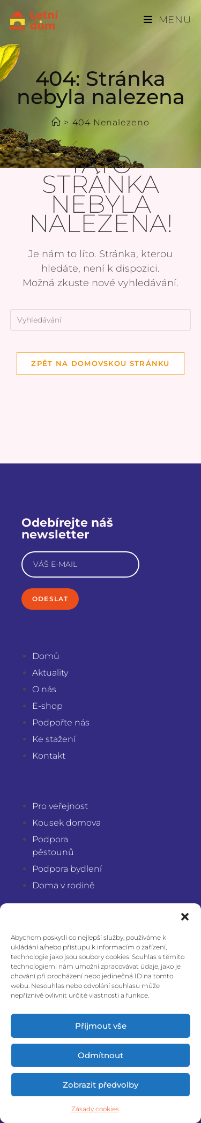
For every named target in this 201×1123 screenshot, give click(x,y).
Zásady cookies (95, 1109)
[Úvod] (56, 122)
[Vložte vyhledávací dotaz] (100, 320)
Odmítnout (100, 1055)
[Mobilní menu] (167, 20)
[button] (185, 916)
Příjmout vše (100, 1026)
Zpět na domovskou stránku (100, 363)
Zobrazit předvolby (100, 1085)
